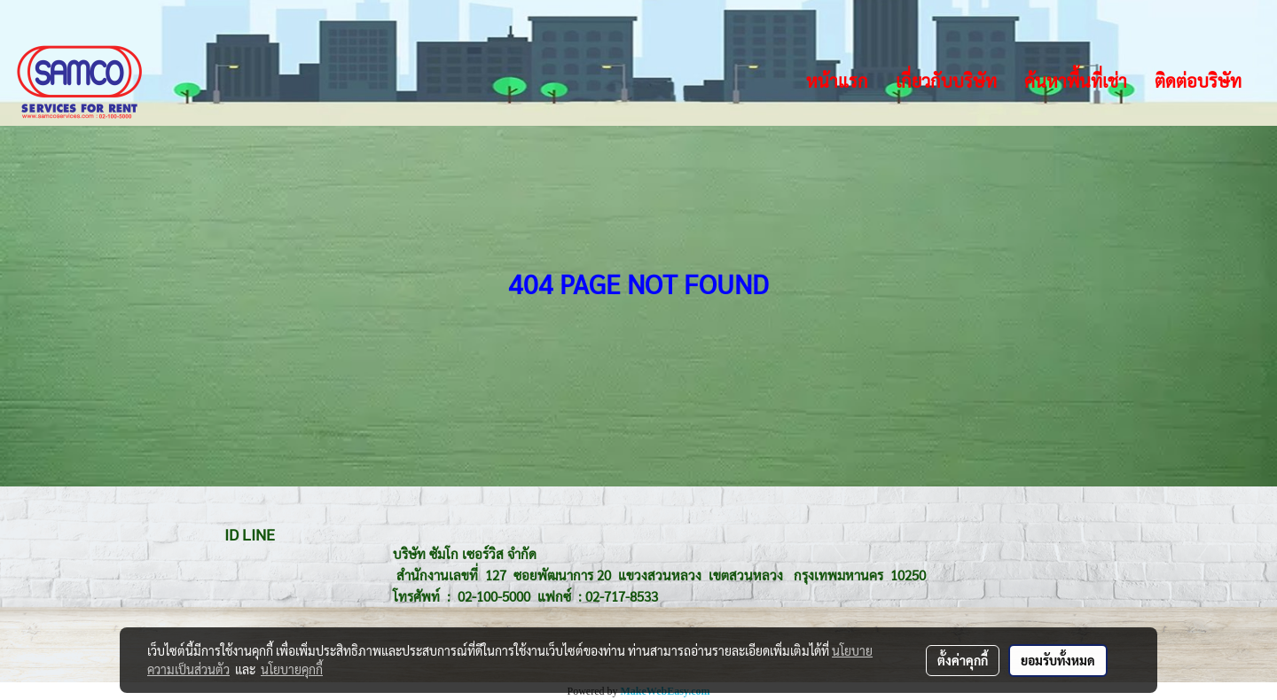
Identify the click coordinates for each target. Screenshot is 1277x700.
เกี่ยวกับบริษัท (946, 80)
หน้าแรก (837, 80)
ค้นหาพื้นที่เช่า (1075, 80)
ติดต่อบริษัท (1198, 80)
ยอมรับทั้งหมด (1058, 660)
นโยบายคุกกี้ (292, 669)
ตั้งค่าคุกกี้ (962, 660)
